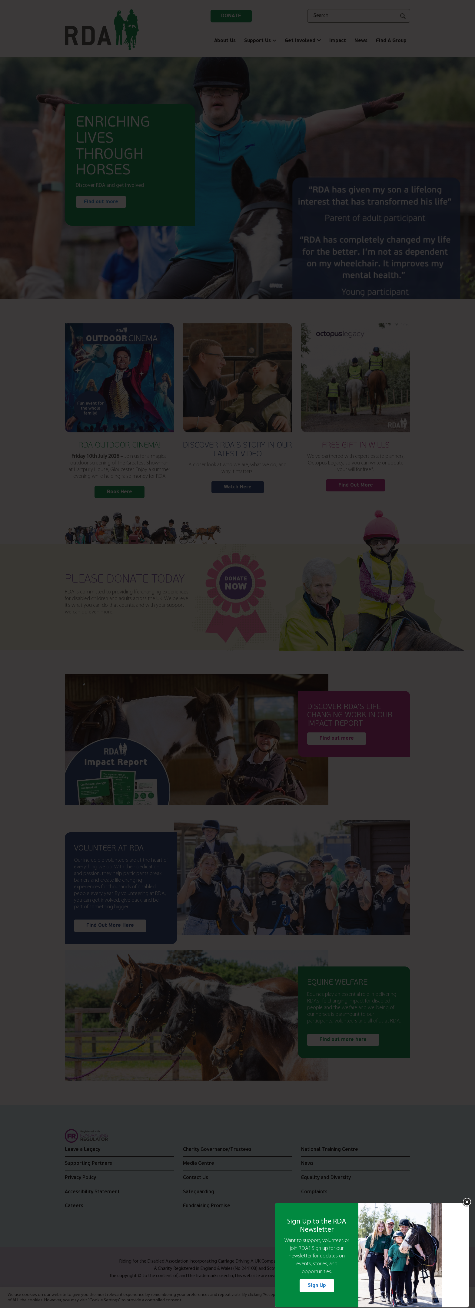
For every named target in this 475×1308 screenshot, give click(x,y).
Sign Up (317, 1285)
